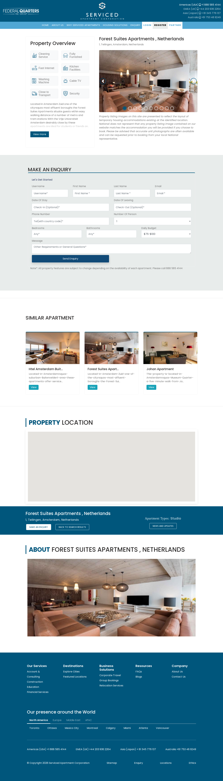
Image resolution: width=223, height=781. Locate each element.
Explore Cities (71, 671)
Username (38, 186)
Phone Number (41, 214)
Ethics (192, 763)
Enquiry (138, 763)
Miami (127, 728)
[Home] (45, 25)
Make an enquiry (38, 527)
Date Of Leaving (123, 200)
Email (158, 186)
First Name (79, 186)
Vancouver (162, 728)
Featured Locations (75, 676)
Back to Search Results (72, 527)
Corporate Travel (110, 675)
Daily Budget (148, 228)
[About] (57, 25)
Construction (35, 682)
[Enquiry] (135, 25)
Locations (166, 763)
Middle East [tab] (73, 720)
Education (33, 687)
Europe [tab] (57, 720)
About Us (177, 671)
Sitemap (112, 763)
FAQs (139, 671)
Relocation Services (111, 685)
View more (39, 134)
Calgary (111, 728)
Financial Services (37, 692)
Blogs (139, 676)
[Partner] (175, 25)
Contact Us (179, 676)
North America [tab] (38, 720)
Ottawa (52, 728)
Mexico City (72, 728)
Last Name (120, 186)
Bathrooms (93, 228)
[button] (103, 81)
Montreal (92, 728)
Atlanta (143, 728)
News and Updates (163, 526)
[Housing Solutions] (115, 25)
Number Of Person (125, 214)
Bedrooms (38, 228)
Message (37, 241)
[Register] (160, 25)
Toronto (34, 728)
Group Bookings (109, 680)
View (34, 387)
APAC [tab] (88, 720)
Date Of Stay (39, 200)
